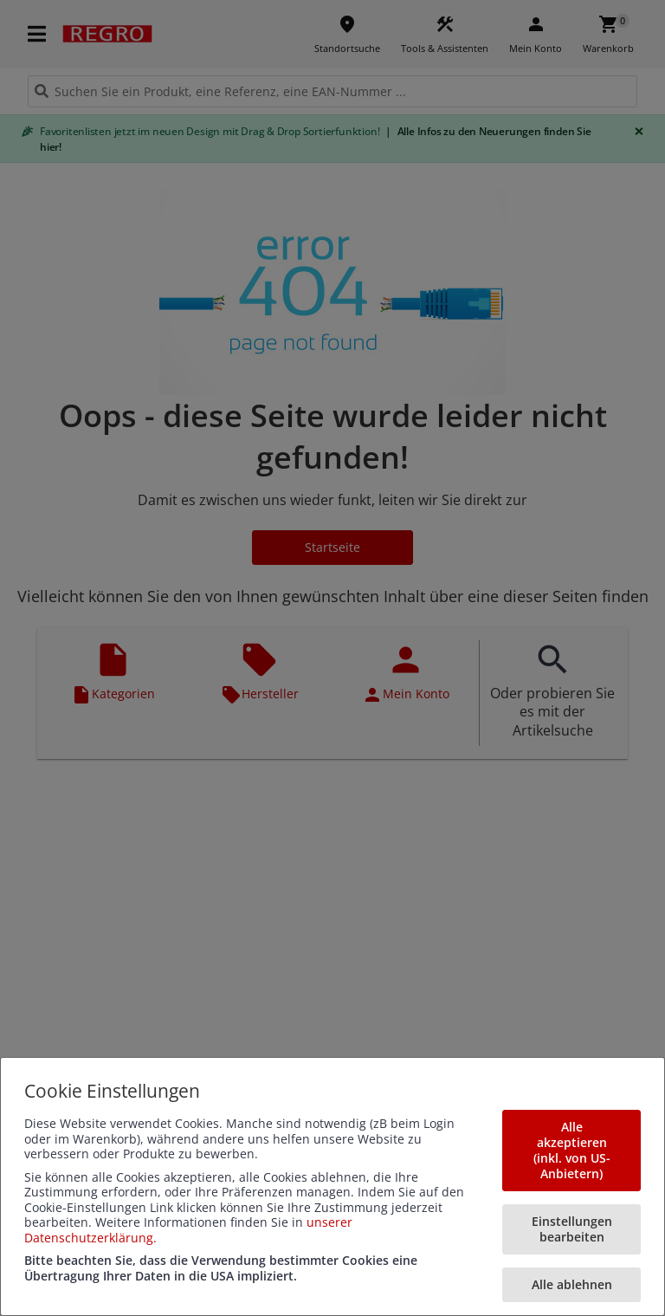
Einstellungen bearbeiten (572, 1229)
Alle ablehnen (572, 1284)
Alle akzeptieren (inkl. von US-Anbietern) (571, 1150)
